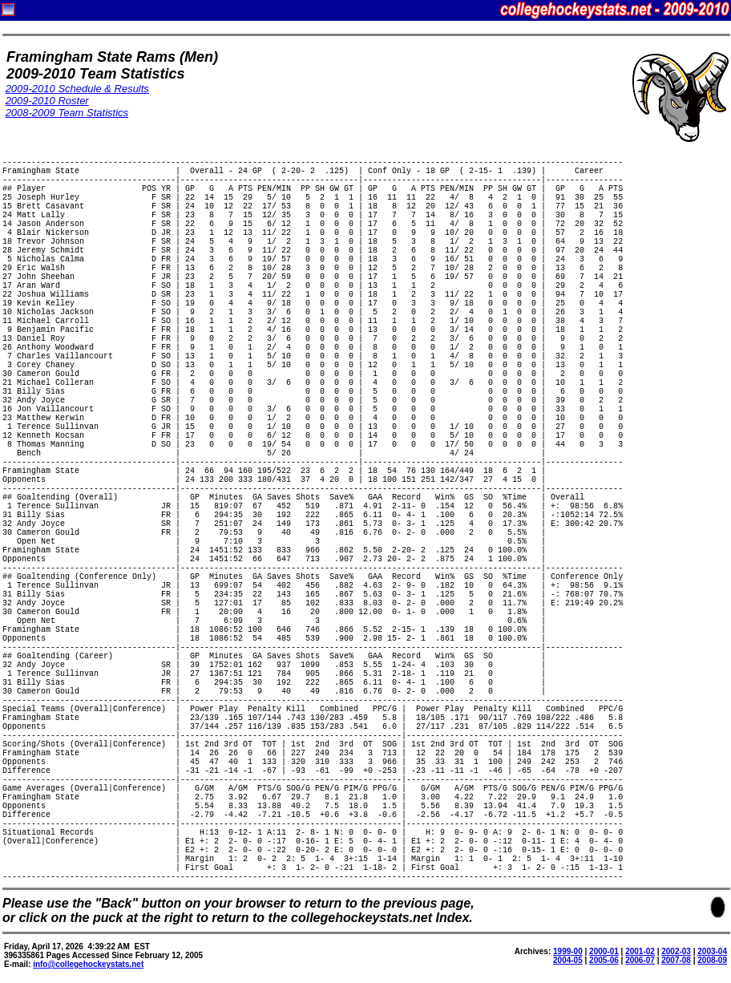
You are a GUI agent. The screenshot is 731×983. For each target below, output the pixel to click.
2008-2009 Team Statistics (67, 113)
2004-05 (568, 960)
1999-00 (568, 951)
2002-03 (676, 951)
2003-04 (712, 951)
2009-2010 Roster (47, 101)
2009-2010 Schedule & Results (77, 89)
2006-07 (640, 960)
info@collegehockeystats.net (88, 964)
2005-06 (604, 960)
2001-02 (640, 951)
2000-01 (604, 951)
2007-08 (676, 960)
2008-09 (712, 960)
